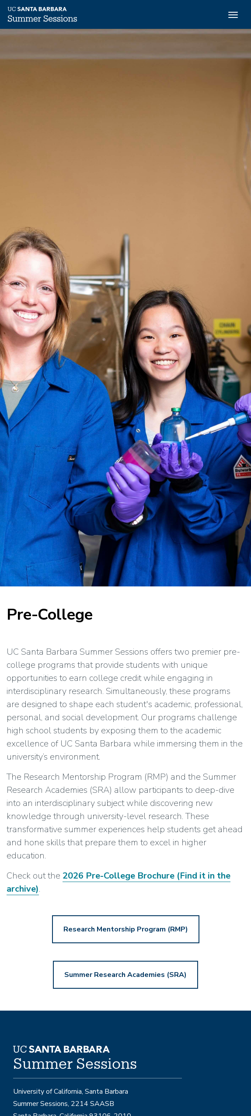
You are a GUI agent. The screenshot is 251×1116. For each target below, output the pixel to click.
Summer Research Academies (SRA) (125, 975)
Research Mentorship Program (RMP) (125, 929)
